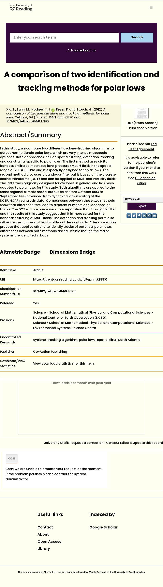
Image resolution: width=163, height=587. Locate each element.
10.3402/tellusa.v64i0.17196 (27, 121)
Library (43, 549)
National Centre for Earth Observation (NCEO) (70, 317)
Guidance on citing (145, 181)
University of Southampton (129, 572)
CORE (11, 459)
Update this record (148, 443)
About (43, 535)
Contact (45, 528)
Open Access (49, 542)
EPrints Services (97, 572)
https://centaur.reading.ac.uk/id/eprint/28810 (70, 279)
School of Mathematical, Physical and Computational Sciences (99, 312)
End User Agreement (142, 147)
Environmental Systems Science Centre (64, 328)
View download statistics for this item (63, 363)
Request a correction (86, 443)
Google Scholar (103, 528)
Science (39, 312)
